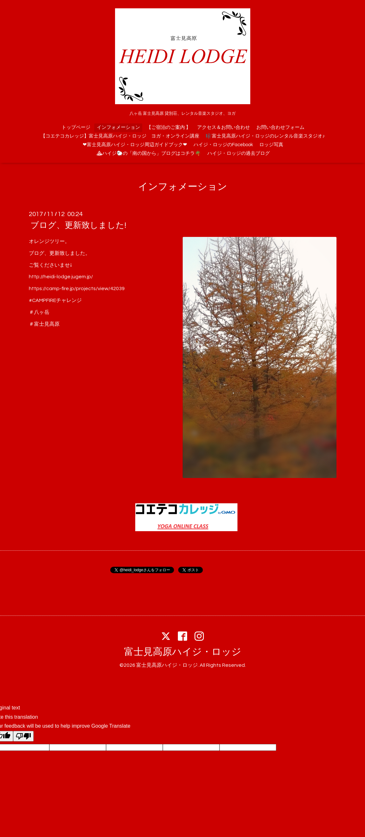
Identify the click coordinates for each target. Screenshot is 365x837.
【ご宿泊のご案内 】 (168, 127)
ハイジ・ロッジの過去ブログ (238, 153)
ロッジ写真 (271, 144)
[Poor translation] (23, 736)
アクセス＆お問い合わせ (223, 127)
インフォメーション (118, 127)
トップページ (76, 127)
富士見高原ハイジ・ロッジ (182, 652)
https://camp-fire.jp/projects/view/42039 (77, 288)
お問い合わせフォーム (280, 127)
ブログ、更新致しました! (78, 225)
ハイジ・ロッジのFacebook (223, 144)
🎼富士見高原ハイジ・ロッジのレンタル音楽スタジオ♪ (265, 136)
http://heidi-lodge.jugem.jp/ (61, 276)
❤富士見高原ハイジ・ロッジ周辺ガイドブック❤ (135, 144)
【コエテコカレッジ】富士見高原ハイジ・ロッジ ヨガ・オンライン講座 (120, 136)
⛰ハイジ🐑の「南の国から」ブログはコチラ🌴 (148, 153)
